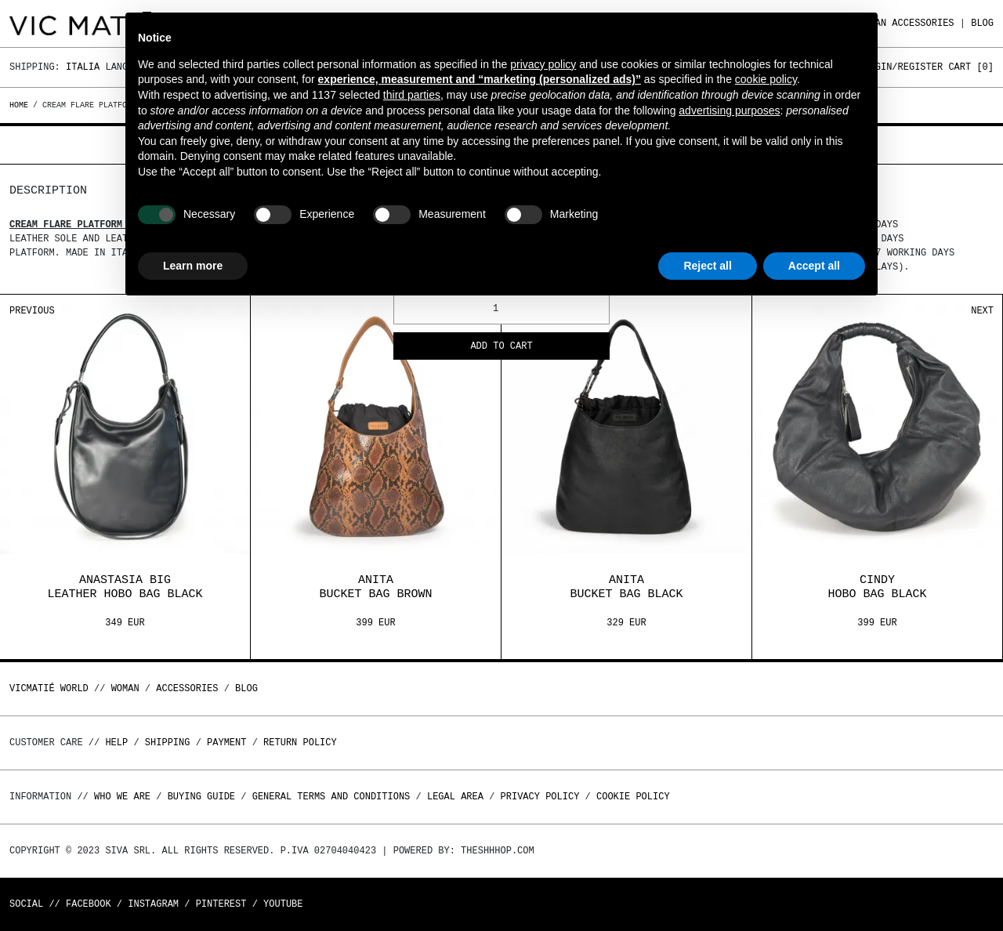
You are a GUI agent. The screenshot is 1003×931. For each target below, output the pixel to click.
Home (21, 105)
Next (982, 310)
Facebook (88, 904)
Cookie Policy (633, 796)
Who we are (122, 796)
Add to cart (501, 346)
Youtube (282, 904)
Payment (226, 742)
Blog (982, 23)
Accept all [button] (814, 265)
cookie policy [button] (766, 79)
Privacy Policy (540, 796)
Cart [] (971, 67)
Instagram (153, 904)
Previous (32, 310)
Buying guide (201, 796)
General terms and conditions (331, 796)
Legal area (455, 796)
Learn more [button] (193, 265)
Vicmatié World (49, 688)
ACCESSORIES (923, 23)
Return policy (300, 742)
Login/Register (903, 67)
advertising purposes (729, 110)
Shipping (167, 742)
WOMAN (125, 688)
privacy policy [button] (543, 64)
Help (116, 742)
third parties (411, 95)
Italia (83, 67)
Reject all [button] (707, 265)
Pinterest (221, 904)
